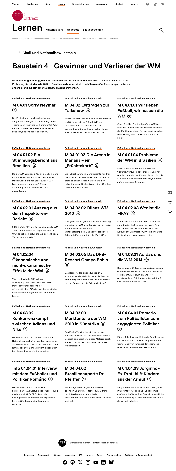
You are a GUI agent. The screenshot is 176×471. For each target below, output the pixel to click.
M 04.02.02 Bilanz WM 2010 (86, 210)
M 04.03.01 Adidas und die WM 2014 (139, 257)
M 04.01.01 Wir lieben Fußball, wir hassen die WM (140, 110)
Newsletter (70, 455)
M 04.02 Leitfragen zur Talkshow (87, 107)
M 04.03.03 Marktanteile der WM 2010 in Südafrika (85, 318)
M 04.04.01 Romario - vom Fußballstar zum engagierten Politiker (138, 318)
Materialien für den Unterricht (94, 39)
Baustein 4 (114, 39)
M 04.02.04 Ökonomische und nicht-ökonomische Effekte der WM (31, 262)
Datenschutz (44, 455)
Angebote (25, 39)
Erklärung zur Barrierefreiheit (138, 455)
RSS (80, 455)
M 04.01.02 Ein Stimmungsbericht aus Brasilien (35, 160)
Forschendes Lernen (41, 39)
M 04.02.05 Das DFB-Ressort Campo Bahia (86, 257)
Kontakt (89, 455)
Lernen (15, 39)
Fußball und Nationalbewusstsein (66, 39)
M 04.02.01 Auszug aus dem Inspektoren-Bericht (34, 213)
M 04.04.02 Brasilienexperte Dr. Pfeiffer (84, 374)
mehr (135, 4)
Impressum (29, 455)
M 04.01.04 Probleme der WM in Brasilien (137, 157)
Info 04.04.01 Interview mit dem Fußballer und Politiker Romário (34, 374)
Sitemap (57, 455)
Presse (100, 455)
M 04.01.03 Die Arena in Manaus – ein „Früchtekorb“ (87, 160)
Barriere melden (114, 455)
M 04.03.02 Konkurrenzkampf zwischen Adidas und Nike (33, 321)
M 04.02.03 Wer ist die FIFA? (139, 210)
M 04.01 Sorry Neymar (34, 105)
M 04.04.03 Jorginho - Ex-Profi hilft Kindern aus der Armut (138, 374)
